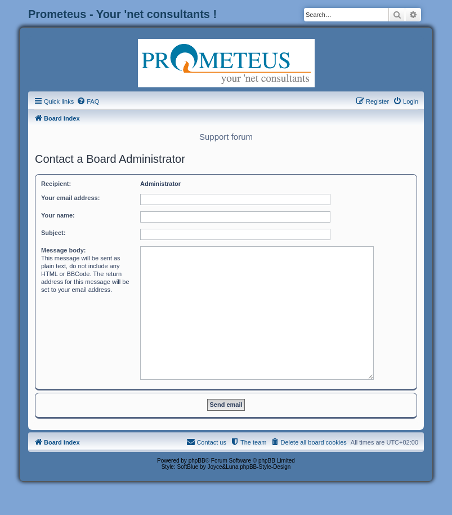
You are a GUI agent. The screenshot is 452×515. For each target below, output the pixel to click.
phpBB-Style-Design (265, 467)
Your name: (58, 215)
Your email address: (70, 197)
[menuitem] (88, 101)
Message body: (63, 250)
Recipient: (56, 183)
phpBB (197, 461)
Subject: (53, 232)
